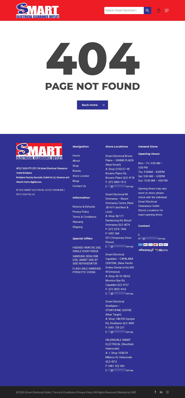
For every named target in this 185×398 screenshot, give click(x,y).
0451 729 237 (116, 327)
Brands (77, 170)
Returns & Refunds (84, 206)
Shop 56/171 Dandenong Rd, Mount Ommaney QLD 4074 (119, 220)
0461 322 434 (116, 366)
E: (151, 236)
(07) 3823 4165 (117, 289)
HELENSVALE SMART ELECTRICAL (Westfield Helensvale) (119, 344)
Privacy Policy (81, 211)
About (76, 160)
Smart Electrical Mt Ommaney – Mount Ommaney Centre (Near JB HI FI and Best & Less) (120, 203)
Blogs (76, 181)
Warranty (78, 222)
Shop (76, 165)
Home (76, 155)
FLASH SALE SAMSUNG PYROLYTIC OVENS (87, 270)
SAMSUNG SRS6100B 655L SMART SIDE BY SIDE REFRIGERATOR (85, 260)
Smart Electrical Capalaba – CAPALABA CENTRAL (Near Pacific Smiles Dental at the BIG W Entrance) (120, 263)
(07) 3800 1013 (117, 182)
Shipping (78, 227)
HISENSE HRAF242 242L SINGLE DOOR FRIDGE (87, 249)
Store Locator (81, 176)
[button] (167, 10)
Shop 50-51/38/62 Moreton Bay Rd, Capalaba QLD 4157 (118, 281)
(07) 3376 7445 (117, 229)
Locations (148, 206)
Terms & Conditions (84, 216)
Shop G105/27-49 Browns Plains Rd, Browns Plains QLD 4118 (120, 173)
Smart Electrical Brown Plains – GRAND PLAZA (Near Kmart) (120, 160)
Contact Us (79, 186)
